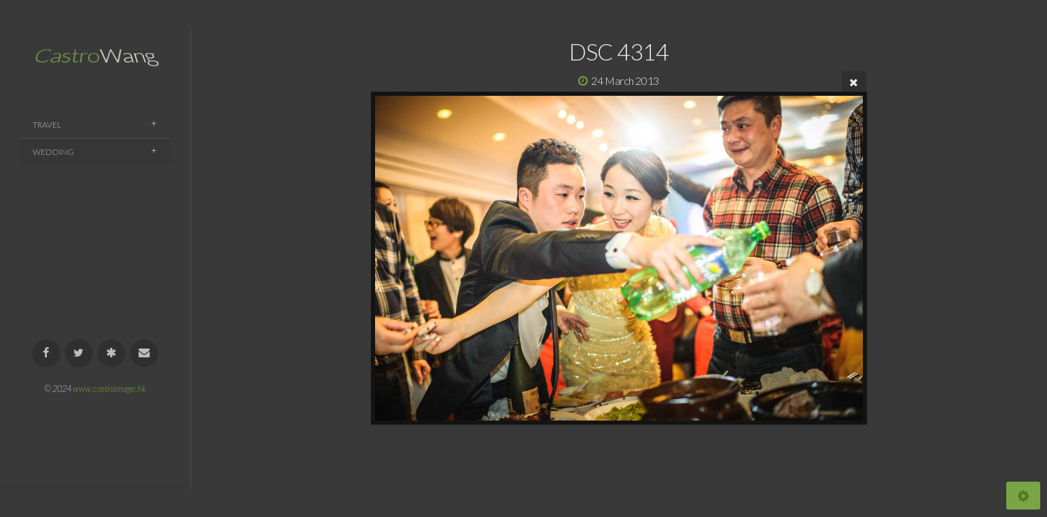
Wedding (53, 152)
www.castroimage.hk (109, 388)
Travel (47, 125)
